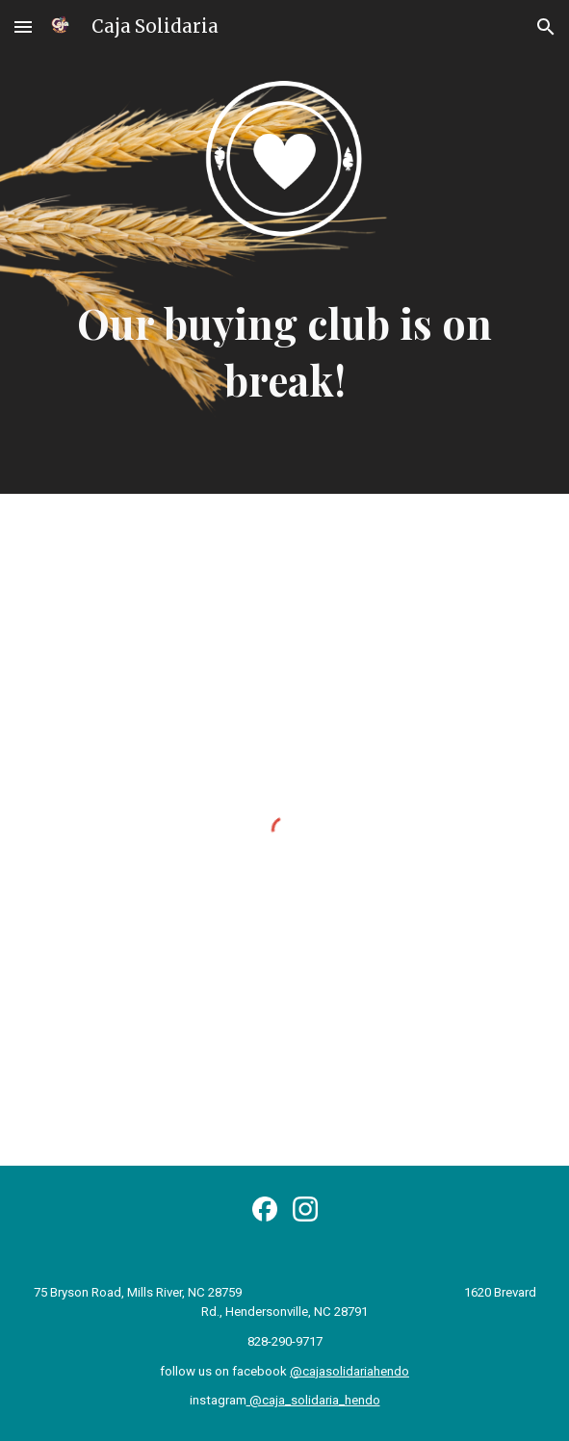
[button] (23, 26)
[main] (285, 352)
